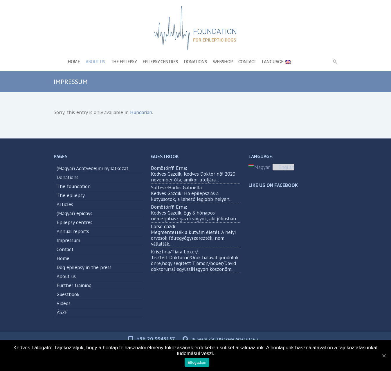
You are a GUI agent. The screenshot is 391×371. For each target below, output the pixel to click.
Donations (195, 62)
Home (74, 62)
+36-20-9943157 (156, 338)
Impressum (68, 240)
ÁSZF (62, 312)
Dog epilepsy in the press (84, 267)
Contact (247, 62)
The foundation (74, 186)
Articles (65, 204)
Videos (64, 303)
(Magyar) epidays (74, 213)
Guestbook (68, 294)
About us (95, 62)
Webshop (223, 62)
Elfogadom (197, 362)
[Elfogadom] (384, 356)
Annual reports (73, 231)
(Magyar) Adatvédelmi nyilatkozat (92, 168)
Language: (276, 62)
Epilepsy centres (160, 62)
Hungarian (141, 112)
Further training (74, 285)
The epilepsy (124, 62)
